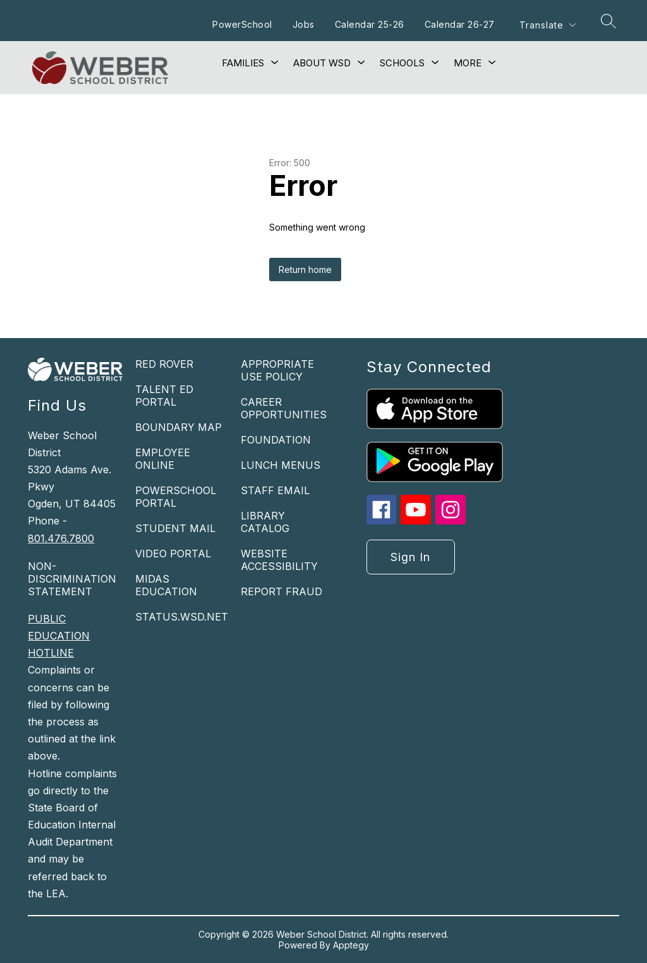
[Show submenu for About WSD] (322, 63)
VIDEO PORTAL (173, 553)
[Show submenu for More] (467, 63)
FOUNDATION (276, 439)
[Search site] (608, 20)
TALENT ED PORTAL (164, 395)
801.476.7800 (61, 538)
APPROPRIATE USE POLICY (277, 370)
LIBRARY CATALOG (265, 522)
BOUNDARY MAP (178, 427)
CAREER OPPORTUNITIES (284, 408)
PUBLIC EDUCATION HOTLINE (59, 635)
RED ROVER (164, 364)
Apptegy (351, 945)
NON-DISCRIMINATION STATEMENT (72, 579)
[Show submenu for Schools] (402, 63)
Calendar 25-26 (369, 24)
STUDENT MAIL (175, 528)
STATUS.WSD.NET (181, 616)
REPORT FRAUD (281, 591)
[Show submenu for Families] (243, 63)
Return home (305, 269)
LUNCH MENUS (280, 465)
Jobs (304, 24)
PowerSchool (242, 24)
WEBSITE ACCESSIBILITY (279, 559)
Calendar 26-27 (460, 24)
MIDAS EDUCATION (166, 585)
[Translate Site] (547, 25)
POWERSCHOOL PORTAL (175, 496)
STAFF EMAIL (275, 490)
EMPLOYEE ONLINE (162, 458)
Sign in (410, 557)
